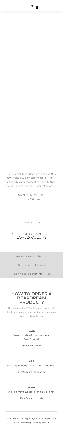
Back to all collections (31, 265)
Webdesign (26, 422)
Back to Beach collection (31, 256)
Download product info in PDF (33, 273)
